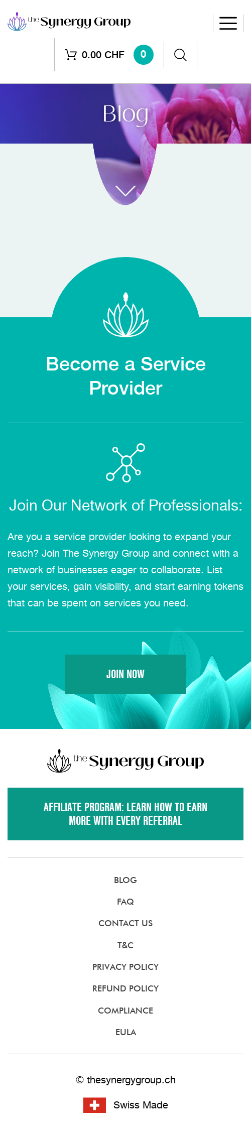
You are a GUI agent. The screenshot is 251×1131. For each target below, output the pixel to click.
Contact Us (125, 923)
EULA (125, 1032)
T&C (125, 945)
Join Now (125, 674)
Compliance (125, 1011)
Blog (125, 880)
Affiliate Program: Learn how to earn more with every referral (125, 814)
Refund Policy (125, 988)
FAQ (125, 902)
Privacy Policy (125, 967)
